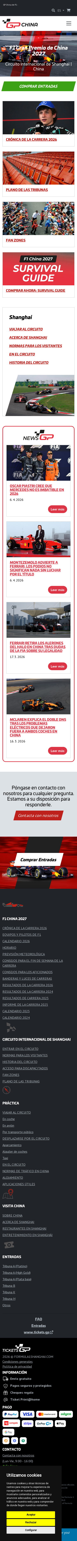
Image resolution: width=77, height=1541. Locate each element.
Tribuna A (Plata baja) (16, 1279)
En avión (8, 1125)
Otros (6, 1305)
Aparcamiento (12, 1145)
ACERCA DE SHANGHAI (28, 337)
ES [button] (59, 10)
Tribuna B (8, 1286)
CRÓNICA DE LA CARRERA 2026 (31, 139)
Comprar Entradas (38, 86)
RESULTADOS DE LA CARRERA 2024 (27, 991)
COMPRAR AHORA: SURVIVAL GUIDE (35, 290)
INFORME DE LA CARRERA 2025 (25, 1005)
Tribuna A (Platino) (14, 1266)
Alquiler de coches (14, 1151)
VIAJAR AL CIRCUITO (26, 329)
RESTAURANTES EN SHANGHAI (24, 1228)
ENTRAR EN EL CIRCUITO (20, 1049)
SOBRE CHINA (12, 1215)
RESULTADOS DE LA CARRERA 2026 (27, 985)
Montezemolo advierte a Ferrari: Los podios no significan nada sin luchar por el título (35, 568)
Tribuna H (8, 1299)
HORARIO (9, 948)
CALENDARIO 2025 (16, 1011)
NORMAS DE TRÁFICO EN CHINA (25, 1171)
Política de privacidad (17, 1366)
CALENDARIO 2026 (16, 941)
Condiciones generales (17, 1361)
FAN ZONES (15, 240)
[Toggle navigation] (69, 23)
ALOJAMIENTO (12, 1177)
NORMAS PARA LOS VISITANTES (35, 345)
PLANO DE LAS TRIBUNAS (27, 189)
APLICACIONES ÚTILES (18, 1184)
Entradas (38, 1325)
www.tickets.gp (38, 1332)
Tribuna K (8, 1292)
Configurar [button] (31, 1530)
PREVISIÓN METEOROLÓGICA (23, 954)
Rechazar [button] (30, 1522)
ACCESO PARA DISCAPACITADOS (25, 1068)
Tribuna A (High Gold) (16, 1273)
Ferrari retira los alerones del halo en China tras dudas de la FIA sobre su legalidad (38, 646)
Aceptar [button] (30, 1514)
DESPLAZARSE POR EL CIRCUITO (25, 1138)
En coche (8, 1119)
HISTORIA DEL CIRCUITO (28, 362)
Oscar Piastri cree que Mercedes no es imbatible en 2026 (37, 489)
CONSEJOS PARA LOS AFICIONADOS (27, 972)
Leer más (57, 509)
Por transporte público (17, 1132)
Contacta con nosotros (39, 815)
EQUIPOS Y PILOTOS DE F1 (21, 934)
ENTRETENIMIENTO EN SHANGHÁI (27, 1235)
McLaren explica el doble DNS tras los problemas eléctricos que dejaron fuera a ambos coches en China (38, 727)
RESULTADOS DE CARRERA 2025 (25, 998)
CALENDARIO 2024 (16, 1018)
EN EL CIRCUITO (22, 354)
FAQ (38, 1319)
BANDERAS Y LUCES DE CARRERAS (27, 978)
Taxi (5, 1158)
